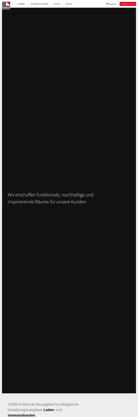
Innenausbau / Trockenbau (39, 4)
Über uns (69, 4)
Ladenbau (21, 4)
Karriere (57, 4)
